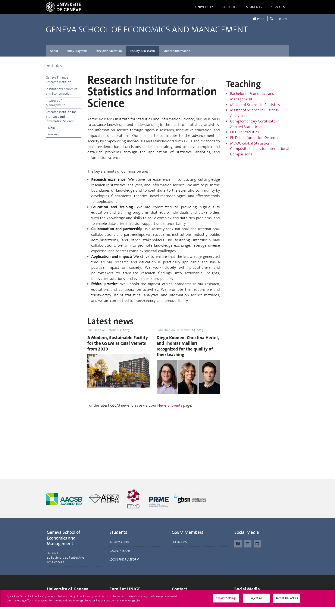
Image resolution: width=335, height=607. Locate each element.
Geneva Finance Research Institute (58, 79)
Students (254, 7)
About (54, 51)
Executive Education (109, 51)
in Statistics (270, 104)
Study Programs (77, 51)
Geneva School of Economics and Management (147, 29)
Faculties (230, 7)
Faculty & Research (142, 51)
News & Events (169, 405)
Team (51, 128)
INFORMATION (119, 542)
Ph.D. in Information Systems (254, 137)
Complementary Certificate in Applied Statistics (254, 124)
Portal (259, 18)
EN (285, 19)
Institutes (54, 65)
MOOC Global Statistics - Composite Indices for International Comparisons (259, 149)
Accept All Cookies (286, 599)
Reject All (256, 599)
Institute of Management (55, 102)
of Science (251, 104)
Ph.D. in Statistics (244, 132)
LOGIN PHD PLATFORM (124, 560)
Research (53, 134)
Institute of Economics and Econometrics (61, 91)
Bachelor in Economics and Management (252, 96)
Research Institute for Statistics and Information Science (61, 116)
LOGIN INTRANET (120, 551)
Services (278, 7)
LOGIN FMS (179, 542)
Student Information (176, 51)
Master (236, 104)
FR (279, 19)
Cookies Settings (226, 599)
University (204, 7)
